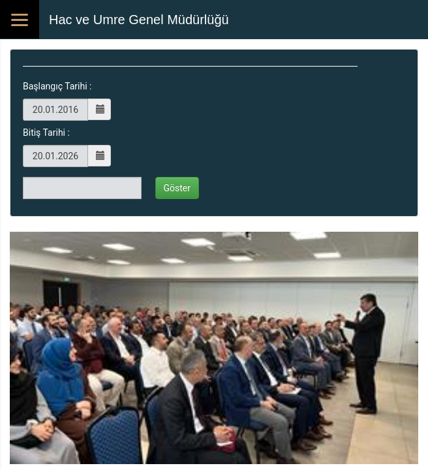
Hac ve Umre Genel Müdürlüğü (139, 19)
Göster (177, 188)
